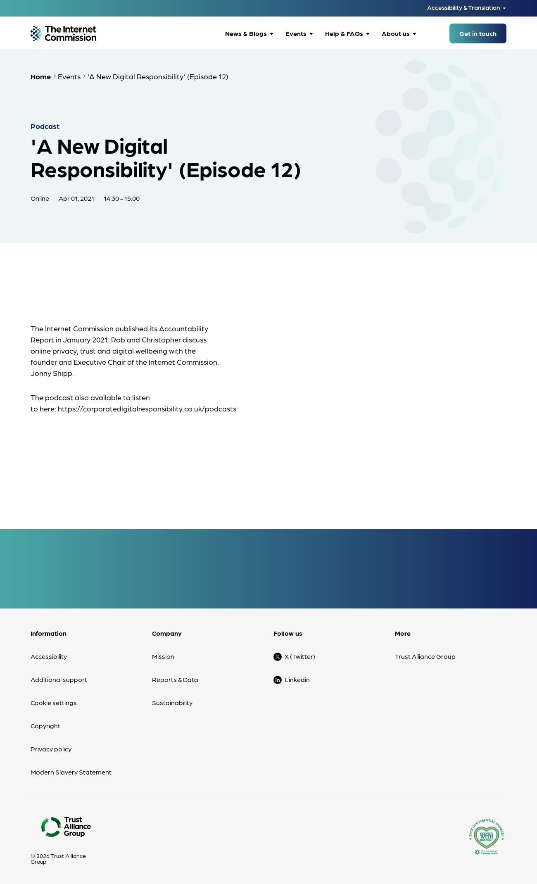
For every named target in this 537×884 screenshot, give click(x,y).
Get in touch (478, 33)
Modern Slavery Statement (71, 772)
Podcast (45, 126)
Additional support (59, 679)
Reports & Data (175, 679)
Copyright (45, 725)
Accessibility (49, 656)
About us (396, 33)
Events (296, 33)
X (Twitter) (300, 656)
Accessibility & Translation (463, 7)
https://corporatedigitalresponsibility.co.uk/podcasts (147, 408)
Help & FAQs (344, 33)
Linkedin (297, 679)
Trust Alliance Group (425, 656)
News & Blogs (246, 33)
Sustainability (172, 702)
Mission (163, 656)
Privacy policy (51, 748)
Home (41, 76)
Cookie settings (54, 702)
